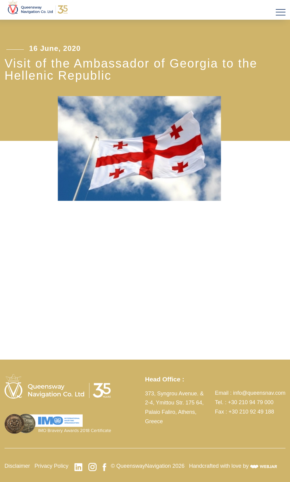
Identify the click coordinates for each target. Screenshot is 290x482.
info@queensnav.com (259, 393)
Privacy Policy (51, 466)
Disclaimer (17, 466)
